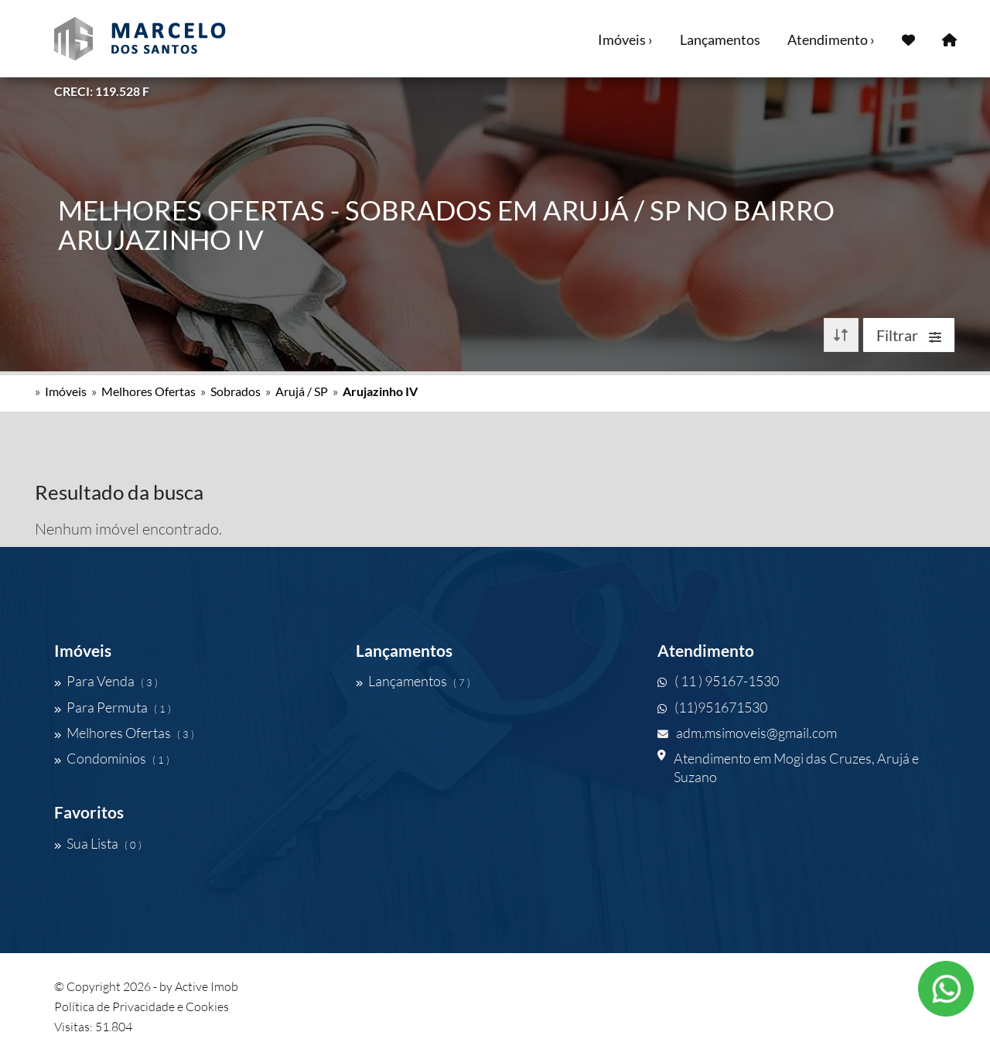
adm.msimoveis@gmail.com (747, 732)
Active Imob (206, 986)
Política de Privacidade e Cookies (141, 1006)
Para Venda (106, 680)
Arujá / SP (301, 391)
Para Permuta (112, 707)
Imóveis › (625, 39)
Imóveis (66, 391)
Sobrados (235, 391)
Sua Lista (98, 843)
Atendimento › (831, 39)
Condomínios (111, 758)
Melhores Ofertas (148, 391)
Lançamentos (720, 39)
